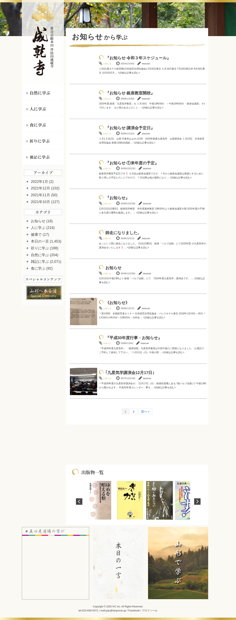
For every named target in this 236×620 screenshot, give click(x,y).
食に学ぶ (38, 268)
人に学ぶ (38, 228)
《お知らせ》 (117, 302)
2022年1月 (39, 182)
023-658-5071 (90, 610)
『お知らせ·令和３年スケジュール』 (138, 58)
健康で (36, 235)
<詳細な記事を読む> (129, 72)
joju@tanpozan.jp (116, 610)
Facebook (134, 610)
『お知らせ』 (117, 198)
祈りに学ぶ (40, 248)
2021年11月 (40, 195)
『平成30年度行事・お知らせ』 (133, 338)
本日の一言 (40, 241)
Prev (79, 501)
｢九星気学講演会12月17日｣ (129, 372)
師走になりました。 (123, 233)
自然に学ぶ (40, 255)
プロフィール (149, 610)
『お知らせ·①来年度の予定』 (132, 163)
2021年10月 (40, 202)
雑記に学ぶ (40, 262)
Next (197, 501)
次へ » (145, 411)
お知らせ (38, 221)
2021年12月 (40, 188)
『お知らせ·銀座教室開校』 (130, 93)
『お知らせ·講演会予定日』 (130, 128)
